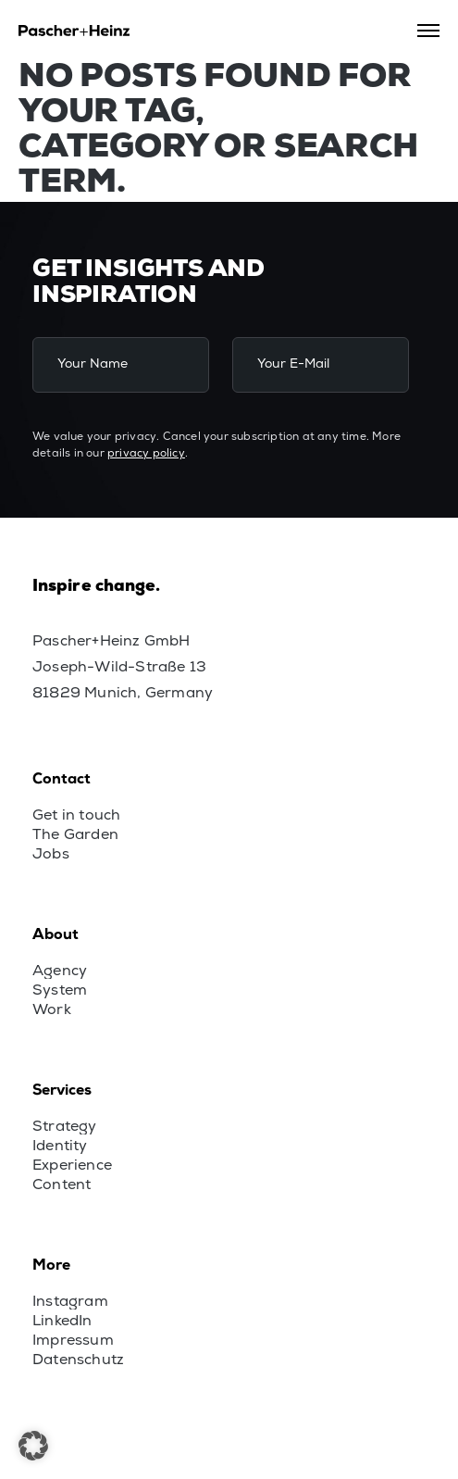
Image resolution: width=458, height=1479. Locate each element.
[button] (33, 1445)
